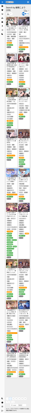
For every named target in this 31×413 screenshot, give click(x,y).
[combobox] (20, 2)
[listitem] (2, 6)
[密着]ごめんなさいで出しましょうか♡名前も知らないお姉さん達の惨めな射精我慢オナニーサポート (24, 273)
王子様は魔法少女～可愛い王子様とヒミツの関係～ (11, 179)
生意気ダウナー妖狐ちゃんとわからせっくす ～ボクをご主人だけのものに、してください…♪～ (23, 102)
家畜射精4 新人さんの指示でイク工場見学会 (12, 140)
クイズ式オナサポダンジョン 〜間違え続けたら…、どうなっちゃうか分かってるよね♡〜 (23, 66)
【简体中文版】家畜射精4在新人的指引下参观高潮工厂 (12, 64)
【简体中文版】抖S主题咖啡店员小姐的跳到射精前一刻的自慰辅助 (24, 355)
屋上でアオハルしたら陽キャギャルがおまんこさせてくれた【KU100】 (23, 180)
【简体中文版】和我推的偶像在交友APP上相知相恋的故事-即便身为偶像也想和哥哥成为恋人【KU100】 (11, 357)
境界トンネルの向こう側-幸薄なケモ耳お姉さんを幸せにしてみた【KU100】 (11, 29)
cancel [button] (13, 2)
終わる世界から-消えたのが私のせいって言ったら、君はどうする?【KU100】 (24, 313)
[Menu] (2, 2)
